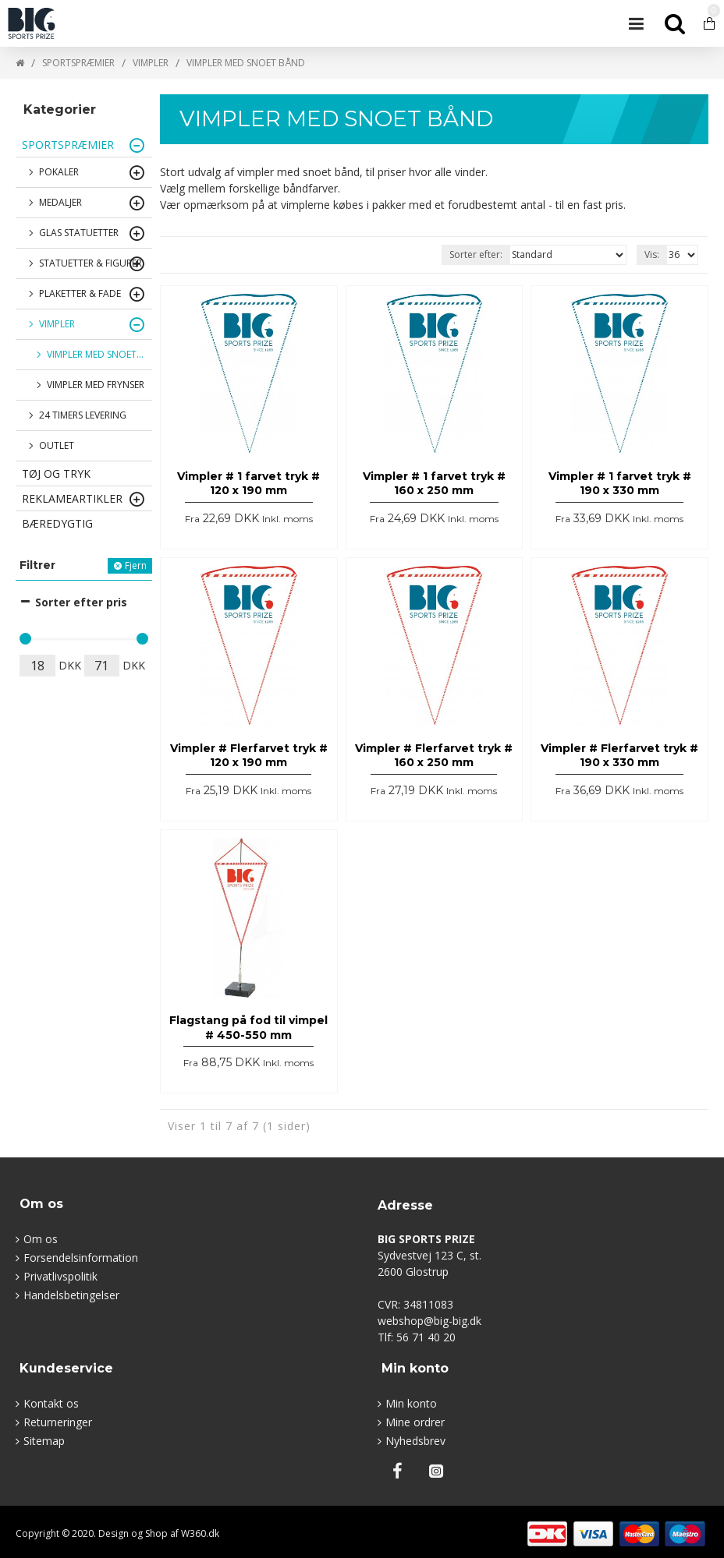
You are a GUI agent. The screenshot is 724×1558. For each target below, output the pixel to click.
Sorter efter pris (81, 602)
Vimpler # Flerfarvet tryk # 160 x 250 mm (434, 755)
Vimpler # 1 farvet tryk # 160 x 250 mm (434, 483)
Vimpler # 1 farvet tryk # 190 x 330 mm (619, 483)
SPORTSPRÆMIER (78, 62)
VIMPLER (151, 62)
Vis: (651, 254)
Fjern (136, 565)
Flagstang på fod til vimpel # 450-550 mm (248, 1027)
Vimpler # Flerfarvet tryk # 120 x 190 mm (249, 755)
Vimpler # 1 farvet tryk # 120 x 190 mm (248, 483)
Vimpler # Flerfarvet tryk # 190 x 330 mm (619, 755)
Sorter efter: (475, 254)
